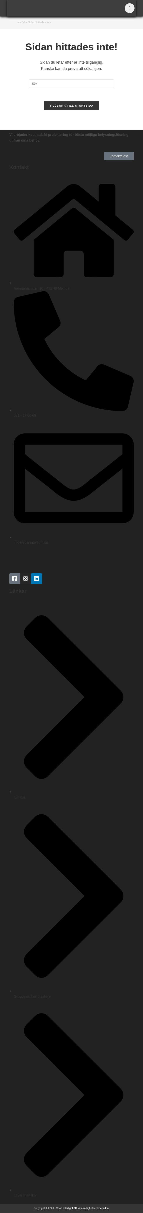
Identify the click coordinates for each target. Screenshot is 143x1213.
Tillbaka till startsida (71, 105)
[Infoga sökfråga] (71, 83)
